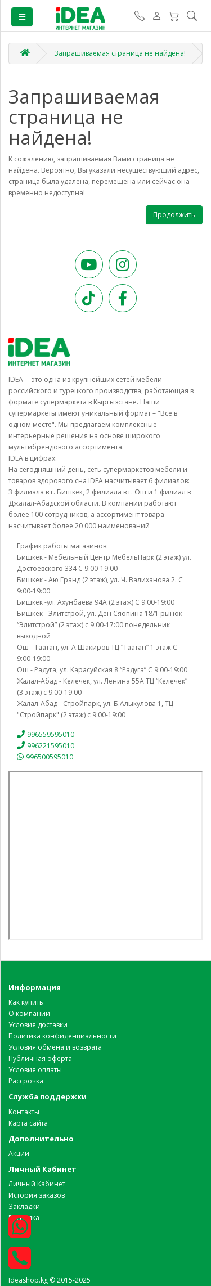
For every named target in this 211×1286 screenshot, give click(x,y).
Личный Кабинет (36, 1184)
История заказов (36, 1195)
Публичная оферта (40, 1058)
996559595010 (45, 734)
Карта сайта (28, 1123)
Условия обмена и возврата (55, 1047)
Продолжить (174, 214)
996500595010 (45, 757)
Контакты (23, 1112)
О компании (29, 1013)
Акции (18, 1153)
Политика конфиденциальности (62, 1036)
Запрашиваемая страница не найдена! (120, 53)
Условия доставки (38, 1024)
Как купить (25, 1002)
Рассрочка (25, 1081)
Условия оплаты (35, 1069)
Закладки (24, 1206)
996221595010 (45, 745)
